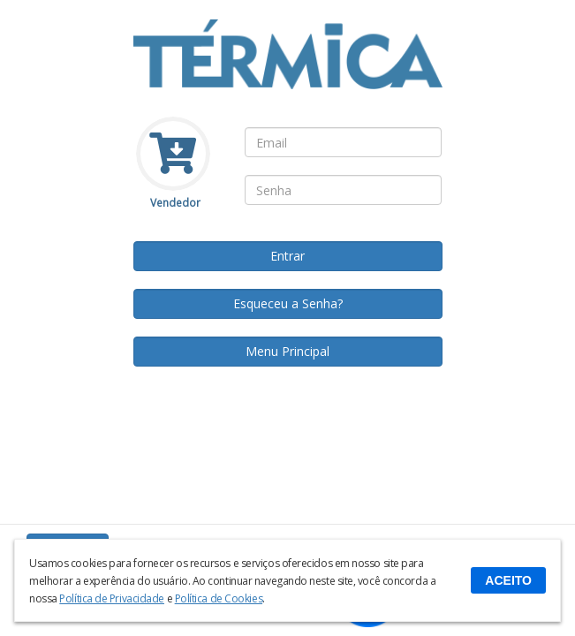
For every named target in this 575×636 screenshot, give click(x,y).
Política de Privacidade (111, 598)
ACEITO (508, 580)
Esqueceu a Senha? (288, 303)
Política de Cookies (218, 598)
